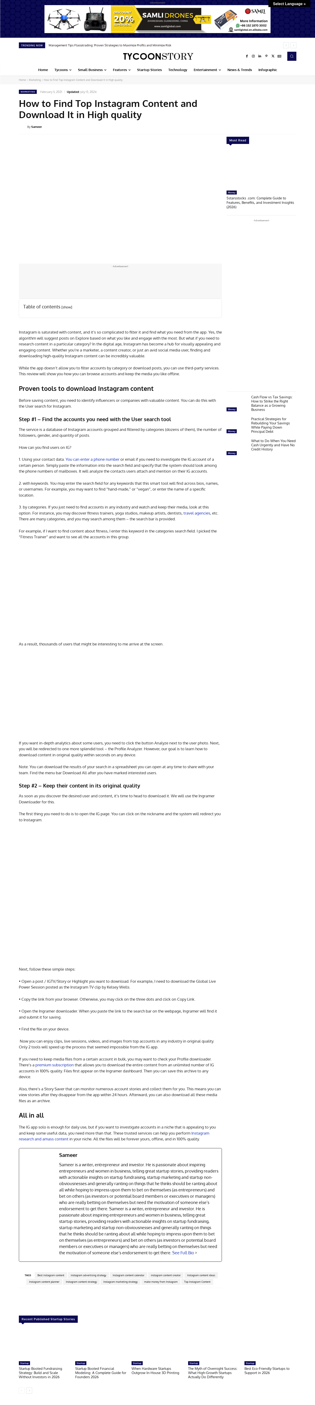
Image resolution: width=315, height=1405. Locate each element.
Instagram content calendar (128, 1275)
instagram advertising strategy (88, 1275)
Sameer (36, 127)
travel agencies (196, 513)
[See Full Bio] (196, 1253)
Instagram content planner (44, 1281)
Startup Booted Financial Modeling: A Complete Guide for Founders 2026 (100, 1372)
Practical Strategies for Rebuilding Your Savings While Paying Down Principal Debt (270, 424)
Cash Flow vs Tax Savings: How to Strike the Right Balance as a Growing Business (272, 402)
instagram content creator (166, 1275)
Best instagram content (50, 1275)
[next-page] (29, 1391)
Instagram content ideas (201, 1275)
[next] (293, 45)
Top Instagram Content (197, 1281)
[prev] (286, 45)
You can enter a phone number (92, 459)
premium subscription (54, 1064)
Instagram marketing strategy (120, 1281)
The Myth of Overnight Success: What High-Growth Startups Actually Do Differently (212, 1372)
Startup (24, 1363)
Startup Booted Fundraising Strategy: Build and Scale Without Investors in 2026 (40, 1372)
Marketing (35, 80)
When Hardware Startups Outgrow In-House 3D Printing (155, 1370)
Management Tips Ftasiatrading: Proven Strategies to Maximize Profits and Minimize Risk (110, 45)
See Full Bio (183, 1252)
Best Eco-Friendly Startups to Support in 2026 (267, 1370)
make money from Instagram (161, 1281)
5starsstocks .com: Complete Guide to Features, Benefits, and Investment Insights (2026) (260, 202)
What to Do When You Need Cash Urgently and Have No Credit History (273, 444)
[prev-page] (22, 1391)
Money (231, 192)
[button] (291, 56)
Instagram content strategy (81, 1281)
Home (22, 80)
